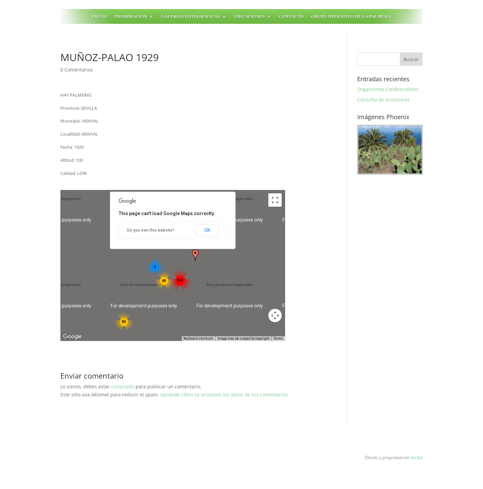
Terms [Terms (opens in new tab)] (278, 338)
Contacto (291, 16)
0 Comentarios (76, 69)
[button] (195, 255)
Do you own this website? (150, 230)
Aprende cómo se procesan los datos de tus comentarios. (224, 394)
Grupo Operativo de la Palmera (351, 16)
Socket (416, 457)
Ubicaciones (249, 16)
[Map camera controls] (275, 315)
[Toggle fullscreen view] (275, 200)
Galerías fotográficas (190, 16)
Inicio (99, 16)
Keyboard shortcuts (198, 338)
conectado (122, 386)
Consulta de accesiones (383, 99)
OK (207, 230)
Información (130, 16)
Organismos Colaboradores (388, 89)
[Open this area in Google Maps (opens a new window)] (73, 336)
